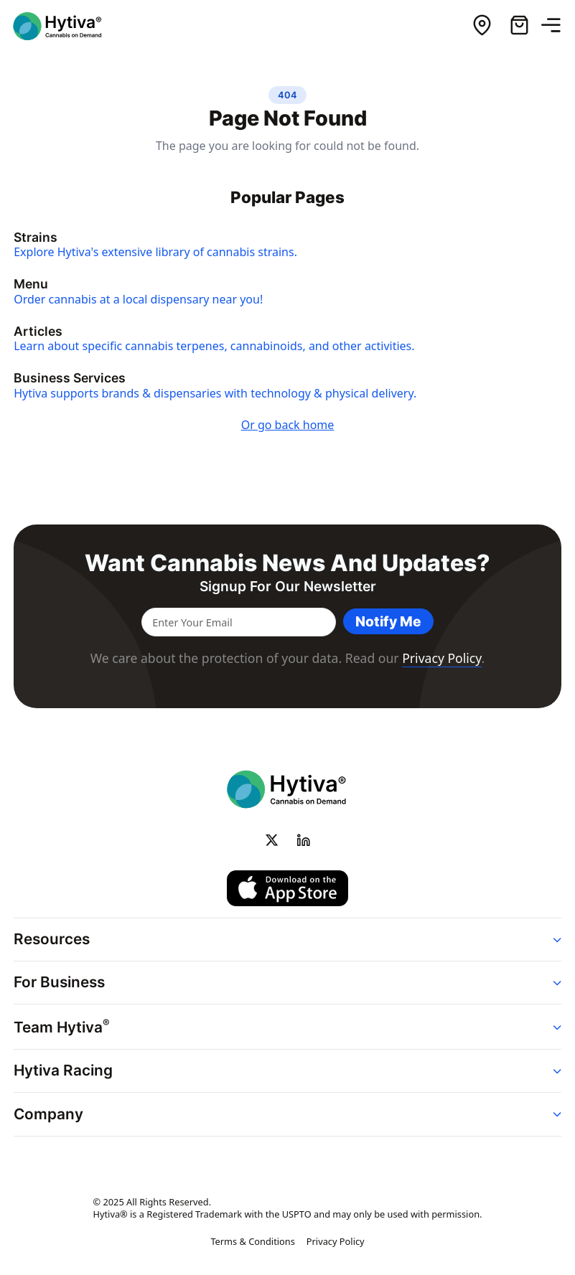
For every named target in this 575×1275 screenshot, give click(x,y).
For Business (59, 982)
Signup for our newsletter (288, 586)
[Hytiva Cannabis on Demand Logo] (67, 26)
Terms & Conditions (252, 1241)
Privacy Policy (441, 658)
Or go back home (288, 425)
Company (48, 1114)
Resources (52, 939)
